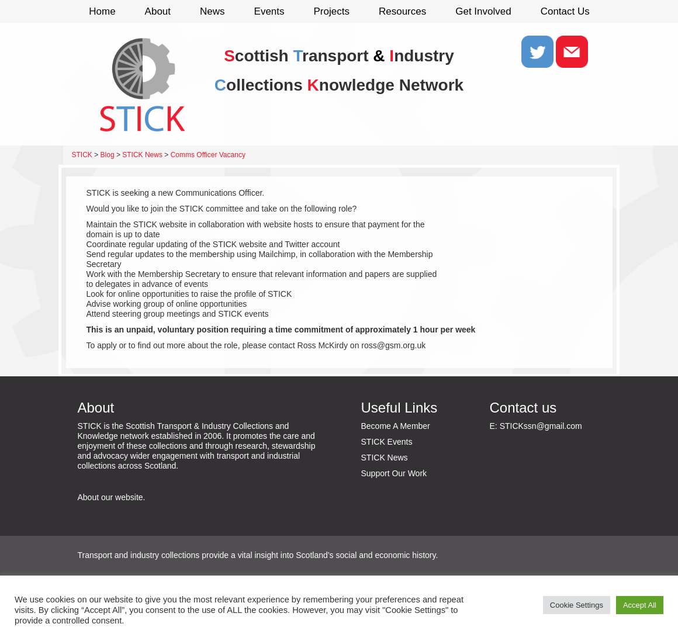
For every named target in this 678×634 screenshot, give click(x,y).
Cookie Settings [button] (576, 605)
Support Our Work (394, 473)
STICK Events (387, 441)
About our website (110, 497)
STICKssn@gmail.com (541, 426)
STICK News (384, 457)
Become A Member (395, 426)
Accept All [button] (639, 605)
